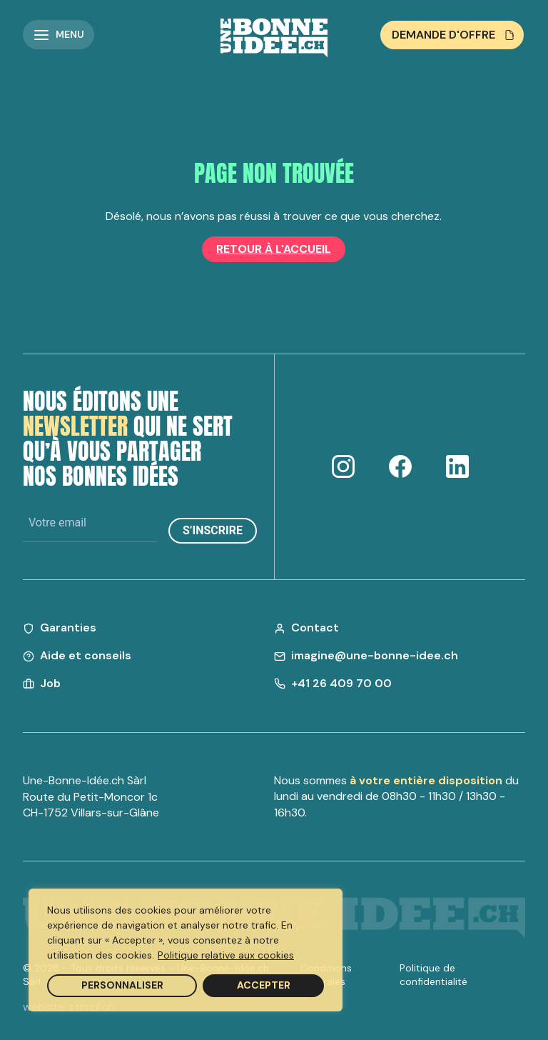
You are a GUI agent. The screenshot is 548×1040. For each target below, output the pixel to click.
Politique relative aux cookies (226, 955)
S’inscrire (213, 530)
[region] (185, 950)
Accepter (263, 985)
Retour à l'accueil (273, 248)
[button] (58, 35)
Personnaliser (122, 985)
